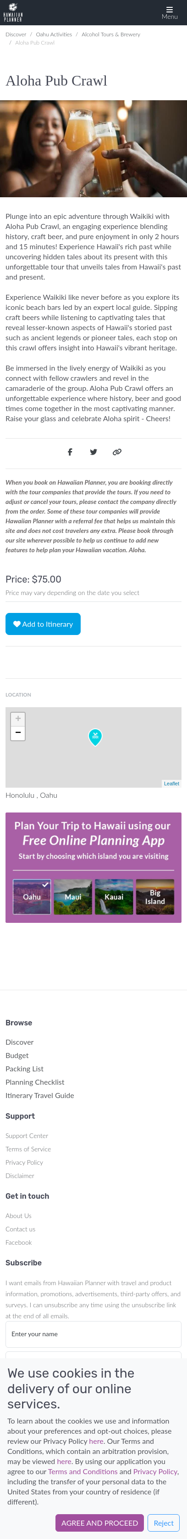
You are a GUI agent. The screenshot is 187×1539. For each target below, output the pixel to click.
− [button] (18, 733)
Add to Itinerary (43, 623)
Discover (16, 34)
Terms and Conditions (83, 1471)
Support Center (27, 1135)
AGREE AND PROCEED (99, 1522)
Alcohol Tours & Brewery (111, 34)
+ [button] (18, 720)
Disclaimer (20, 1175)
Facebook (19, 1242)
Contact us (20, 1229)
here (96, 1440)
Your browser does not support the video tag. (94, 867)
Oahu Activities (54, 34)
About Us (19, 1215)
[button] (170, 12)
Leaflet (171, 783)
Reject (164, 1522)
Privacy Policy (24, 1162)
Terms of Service (28, 1149)
